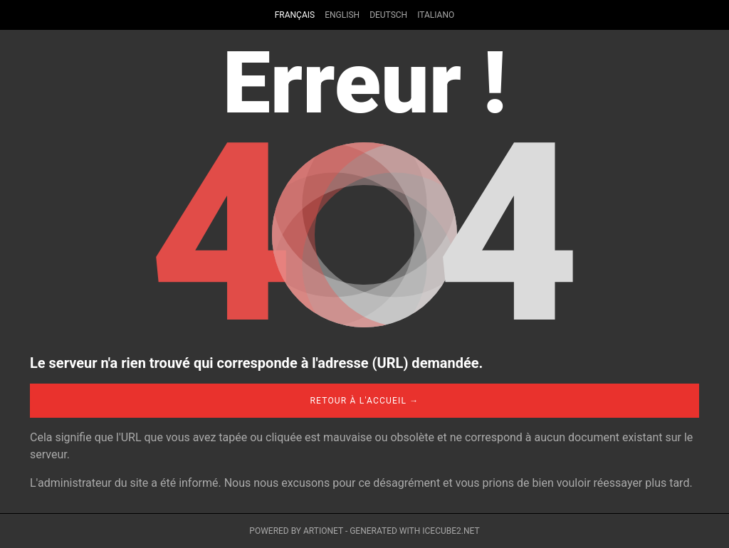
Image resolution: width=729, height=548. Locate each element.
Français (295, 15)
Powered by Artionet (296, 531)
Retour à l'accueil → (364, 401)
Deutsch (388, 15)
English (342, 15)
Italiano (435, 15)
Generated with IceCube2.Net (414, 531)
